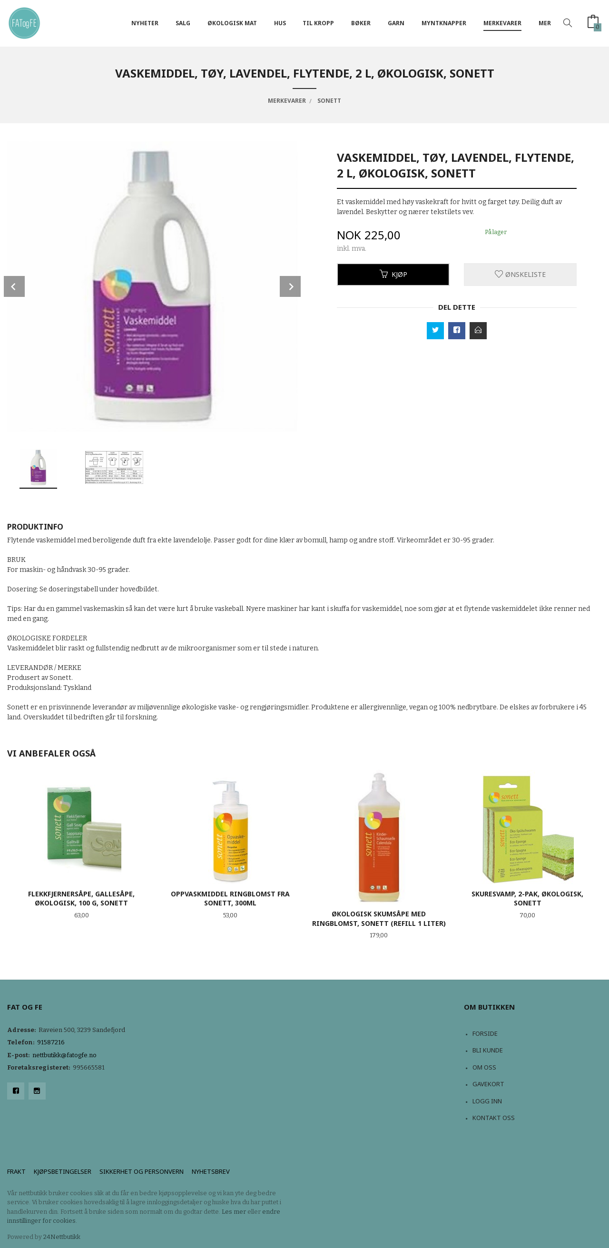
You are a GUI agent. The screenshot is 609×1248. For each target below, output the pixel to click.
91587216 (51, 1042)
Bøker (361, 23)
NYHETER (144, 23)
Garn (396, 23)
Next (290, 286)
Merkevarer (502, 23)
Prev (14, 286)
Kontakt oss (493, 1117)
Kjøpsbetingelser (62, 1171)
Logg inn (487, 1101)
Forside (485, 1033)
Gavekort (488, 1084)
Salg (183, 23)
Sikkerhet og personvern (141, 1171)
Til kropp (318, 23)
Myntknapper (444, 23)
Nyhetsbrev (211, 1171)
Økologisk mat (232, 23)
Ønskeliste (520, 274)
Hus (280, 23)
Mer (545, 23)
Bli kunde (487, 1050)
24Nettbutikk (61, 1236)
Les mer (234, 1211)
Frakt (16, 1171)
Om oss (484, 1067)
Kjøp (393, 274)
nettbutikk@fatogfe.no (64, 1055)
